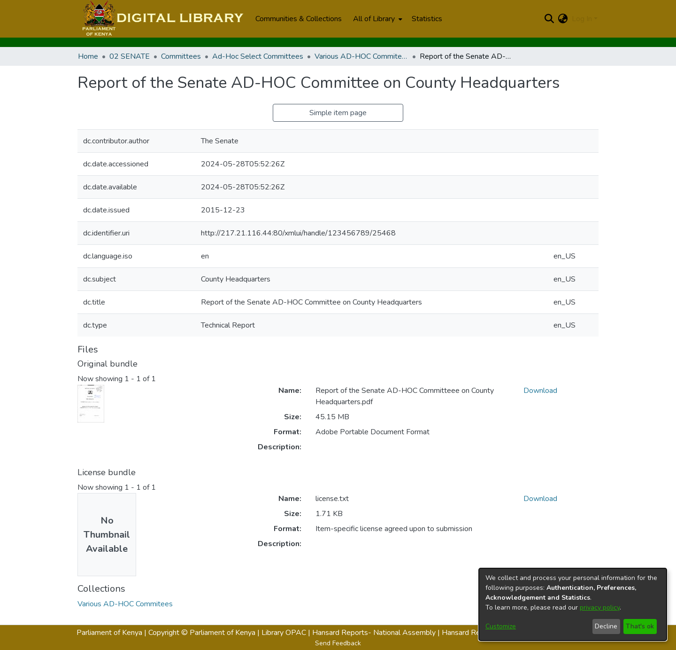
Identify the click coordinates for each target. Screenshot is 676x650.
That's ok (640, 626)
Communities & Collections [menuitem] (298, 19)
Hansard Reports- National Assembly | (377, 632)
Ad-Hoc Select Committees (257, 56)
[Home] (161, 19)
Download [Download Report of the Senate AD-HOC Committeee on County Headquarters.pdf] (540, 390)
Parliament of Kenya (109, 632)
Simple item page (338, 113)
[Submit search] (549, 18)
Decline (606, 626)
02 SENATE (129, 56)
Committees (181, 56)
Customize (500, 626)
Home (88, 56)
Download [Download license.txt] (540, 498)
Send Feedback (338, 643)
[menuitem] (376, 19)
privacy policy (600, 607)
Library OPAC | (286, 632)
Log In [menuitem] (582, 19)
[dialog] (573, 604)
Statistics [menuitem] (427, 19)
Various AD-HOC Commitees (361, 56)
